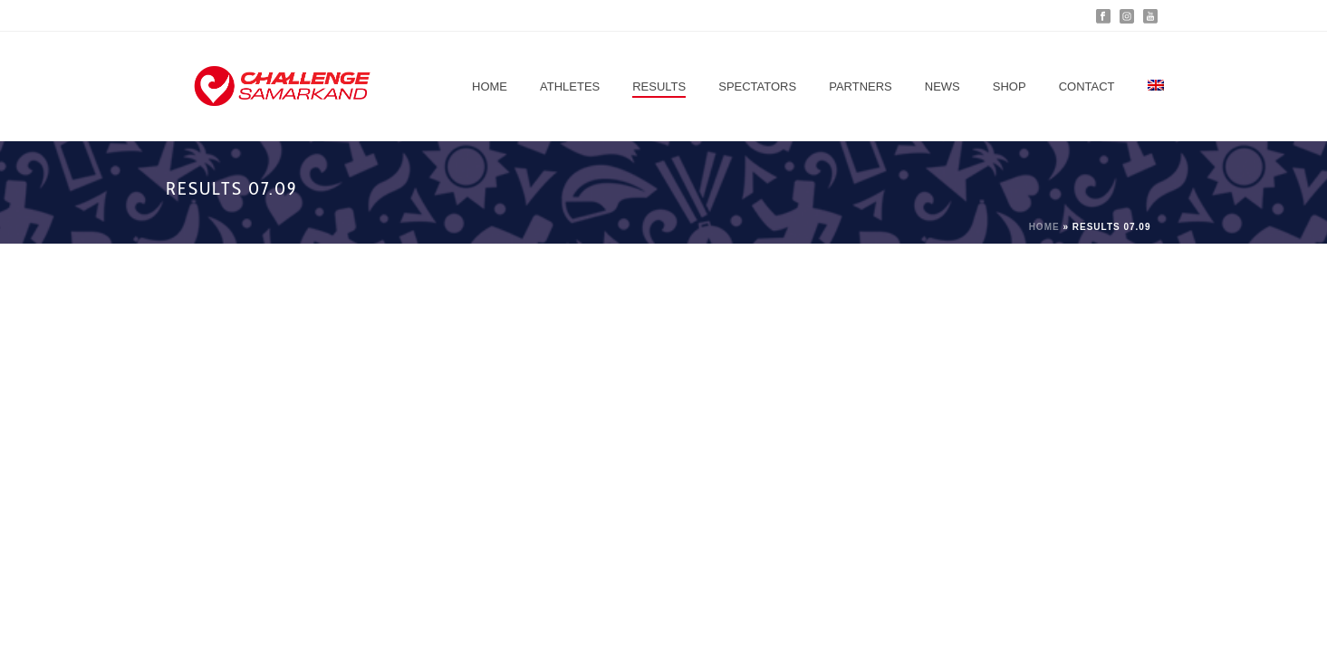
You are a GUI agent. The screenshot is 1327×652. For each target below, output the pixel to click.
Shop (1009, 86)
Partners (860, 86)
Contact (1087, 86)
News (942, 86)
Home (489, 86)
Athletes (570, 86)
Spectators (757, 86)
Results (659, 86)
